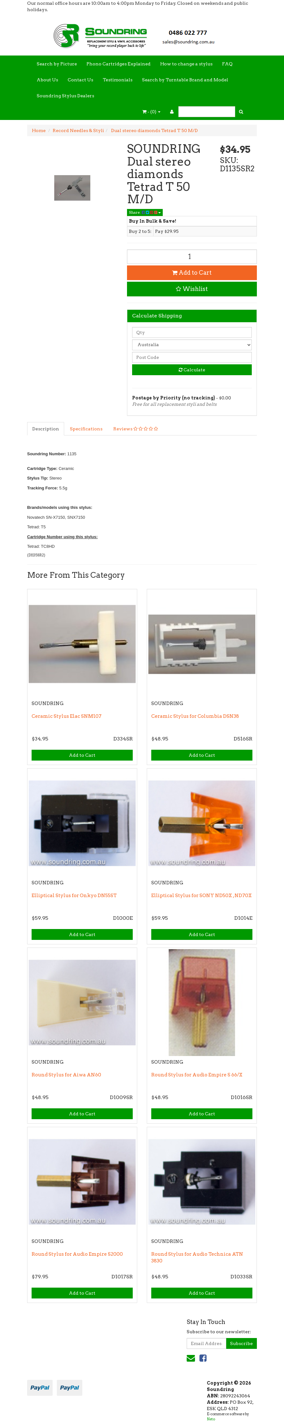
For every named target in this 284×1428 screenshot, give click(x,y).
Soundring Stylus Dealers (65, 95)
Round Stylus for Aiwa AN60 (66, 1075)
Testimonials (117, 79)
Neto (211, 1419)
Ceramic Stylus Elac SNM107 (66, 716)
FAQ (227, 63)
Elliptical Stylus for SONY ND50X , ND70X (201, 895)
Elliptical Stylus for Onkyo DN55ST (74, 895)
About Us (47, 79)
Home (39, 130)
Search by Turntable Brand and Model (185, 79)
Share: (145, 212)
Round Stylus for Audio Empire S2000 (77, 1254)
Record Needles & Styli (78, 130)
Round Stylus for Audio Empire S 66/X (197, 1075)
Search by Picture (57, 63)
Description (45, 428)
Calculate (192, 369)
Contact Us (80, 79)
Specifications (86, 428)
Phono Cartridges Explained (118, 63)
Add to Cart (192, 272)
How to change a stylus (186, 63)
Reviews (135, 428)
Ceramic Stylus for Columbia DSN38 (195, 716)
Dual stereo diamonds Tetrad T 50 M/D (154, 130)
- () (151, 111)
